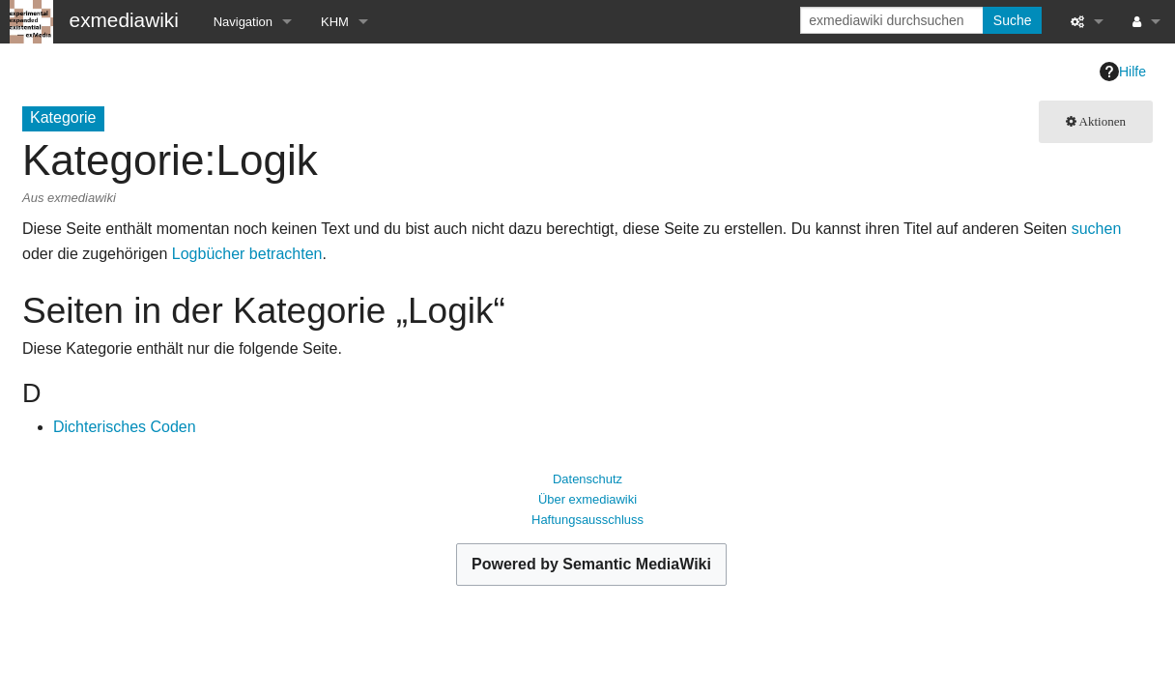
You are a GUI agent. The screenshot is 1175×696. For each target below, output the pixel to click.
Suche (1012, 20)
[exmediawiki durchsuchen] (893, 20)
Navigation (243, 21)
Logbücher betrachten (247, 254)
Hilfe (1123, 71)
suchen (1097, 228)
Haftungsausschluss (587, 519)
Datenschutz (587, 479)
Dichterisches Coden (124, 427)
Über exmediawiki (587, 499)
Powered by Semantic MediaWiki (591, 564)
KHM (335, 21)
